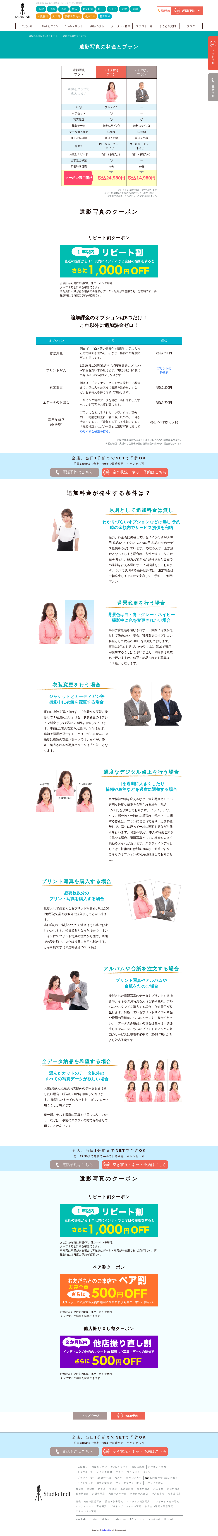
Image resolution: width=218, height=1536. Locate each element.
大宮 (124, 9)
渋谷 (63, 9)
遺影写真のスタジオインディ (43, 36)
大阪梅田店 (98, 1493)
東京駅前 (87, 9)
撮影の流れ (97, 26)
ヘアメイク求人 (154, 1483)
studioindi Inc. (107, 1530)
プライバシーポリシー (140, 1472)
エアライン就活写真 (138, 1501)
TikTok (104, 1519)
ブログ (191, 26)
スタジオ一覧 (144, 26)
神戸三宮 (90, 16)
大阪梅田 (42, 16)
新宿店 (79, 1489)
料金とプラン (50, 26)
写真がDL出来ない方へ (128, 1477)
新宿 (41, 9)
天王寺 (56, 16)
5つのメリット (74, 26)
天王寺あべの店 (118, 1493)
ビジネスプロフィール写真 (126, 1506)
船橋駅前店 (82, 1493)
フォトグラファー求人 (129, 1483)
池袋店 (91, 1489)
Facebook (154, 1519)
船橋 (135, 9)
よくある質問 (167, 26)
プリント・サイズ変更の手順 (94, 1477)
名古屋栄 (104, 16)
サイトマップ (85, 1483)
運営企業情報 (104, 1483)
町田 (101, 9)
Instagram (120, 1519)
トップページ (90, 1415)
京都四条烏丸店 (139, 1493)
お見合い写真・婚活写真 (159, 1506)
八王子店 (158, 1489)
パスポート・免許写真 (166, 1501)
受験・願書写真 (114, 1501)
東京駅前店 (127, 1489)
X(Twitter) (137, 1519)
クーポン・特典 (120, 26)
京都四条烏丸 (72, 16)
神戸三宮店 (158, 1493)
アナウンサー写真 (86, 1511)
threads (169, 1519)
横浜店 (113, 1489)
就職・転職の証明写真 (89, 1501)
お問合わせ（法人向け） (161, 1477)
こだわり (27, 26)
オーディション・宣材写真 (91, 1506)
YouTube (82, 1519)
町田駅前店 (143, 1489)
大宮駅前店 (173, 1489)
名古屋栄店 (174, 1493)
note (94, 1519)
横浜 (74, 9)
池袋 (52, 9)
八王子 (112, 9)
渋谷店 (102, 1489)
